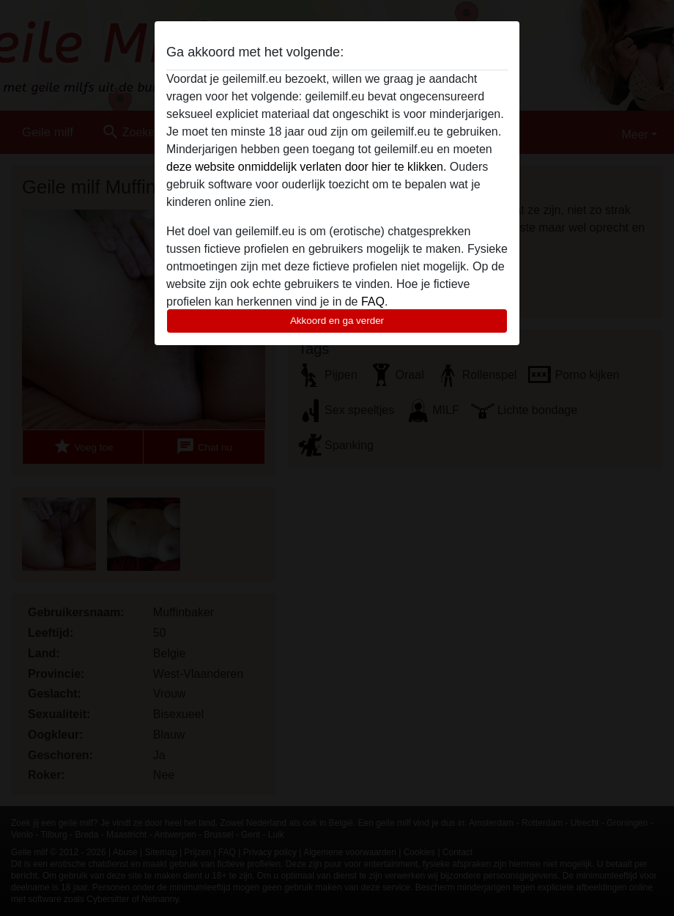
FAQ (373, 301)
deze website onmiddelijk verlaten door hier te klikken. (306, 166)
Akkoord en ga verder (337, 320)
